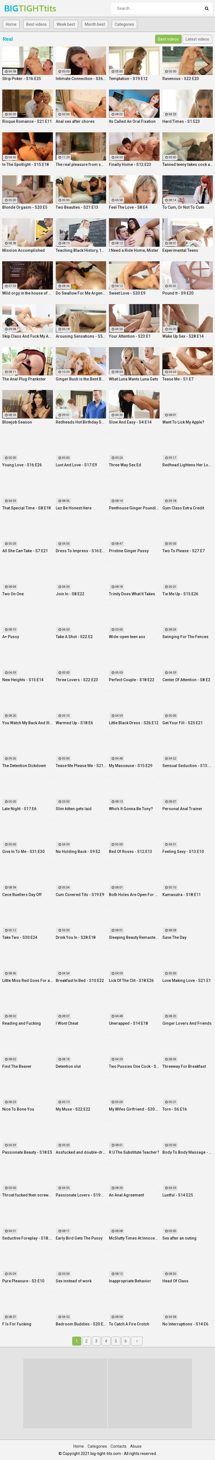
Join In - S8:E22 (70, 594)
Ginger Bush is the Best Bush (81, 379)
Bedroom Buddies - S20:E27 (81, 1324)
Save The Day (174, 937)
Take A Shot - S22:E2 (74, 636)
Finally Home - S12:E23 (130, 164)
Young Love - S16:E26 (22, 465)
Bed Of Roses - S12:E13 (130, 851)
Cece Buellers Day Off (22, 894)
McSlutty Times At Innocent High (134, 1238)
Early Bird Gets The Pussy (79, 1238)
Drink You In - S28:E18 (75, 937)
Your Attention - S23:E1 (130, 336)
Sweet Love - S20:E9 (127, 293)
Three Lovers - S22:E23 (77, 680)
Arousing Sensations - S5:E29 (81, 336)
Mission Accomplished (23, 250)
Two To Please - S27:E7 (183, 551)
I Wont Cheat (67, 1023)
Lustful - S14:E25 (177, 1195)
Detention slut (68, 1066)
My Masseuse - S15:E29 (130, 765)
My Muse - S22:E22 (73, 1109)
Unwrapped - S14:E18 (128, 1023)
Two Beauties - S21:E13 (77, 207)
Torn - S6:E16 (174, 1109)
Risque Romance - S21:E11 (27, 121)
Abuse (136, 1446)
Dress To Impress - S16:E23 (81, 551)
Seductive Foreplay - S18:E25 (27, 1238)
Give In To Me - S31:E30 (23, 851)
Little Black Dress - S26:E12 (133, 723)
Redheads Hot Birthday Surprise (81, 422)
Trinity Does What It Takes (132, 594)
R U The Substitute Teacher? (134, 1152)
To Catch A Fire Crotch (129, 1324)
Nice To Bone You (18, 1109)
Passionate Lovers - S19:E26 (81, 1195)
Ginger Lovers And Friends (187, 1023)
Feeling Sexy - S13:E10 (183, 851)
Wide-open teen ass (127, 636)
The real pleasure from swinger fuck (81, 164)
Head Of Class (175, 1281)
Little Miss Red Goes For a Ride (27, 980)
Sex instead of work (74, 1281)
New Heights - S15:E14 (22, 680)
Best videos (36, 24)
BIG (19, 8)
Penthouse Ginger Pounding (134, 508)
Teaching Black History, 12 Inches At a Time (81, 250)
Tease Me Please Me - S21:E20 (81, 765)
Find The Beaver (17, 1066)
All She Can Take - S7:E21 (25, 551)
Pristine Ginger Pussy (129, 551)
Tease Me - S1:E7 (177, 379)
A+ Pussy (10, 636)
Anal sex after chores (75, 121)
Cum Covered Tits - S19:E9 (80, 894)
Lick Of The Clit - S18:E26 (131, 980)
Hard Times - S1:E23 (181, 121)
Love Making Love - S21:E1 (186, 980)
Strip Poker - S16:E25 (21, 78)
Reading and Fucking (21, 1023)
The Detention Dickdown (24, 765)
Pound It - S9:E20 (177, 293)
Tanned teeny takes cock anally (187, 164)
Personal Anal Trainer (182, 809)
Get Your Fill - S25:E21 (182, 723)
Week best (66, 24)
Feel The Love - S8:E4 (128, 207)
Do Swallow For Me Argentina (81, 293)
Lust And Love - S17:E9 (76, 465)
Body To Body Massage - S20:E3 (187, 1152)
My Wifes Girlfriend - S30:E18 (134, 1109)
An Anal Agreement (126, 1195)
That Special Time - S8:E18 (26, 508)
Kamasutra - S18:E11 (181, 894)
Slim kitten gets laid (74, 809)
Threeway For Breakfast (184, 1066)
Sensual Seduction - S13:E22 (187, 765)
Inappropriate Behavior (130, 1281)
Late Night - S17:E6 (19, 809)
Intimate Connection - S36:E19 (81, 78)
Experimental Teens (180, 250)
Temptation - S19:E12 (128, 78)
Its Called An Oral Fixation (132, 121)
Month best (95, 24)
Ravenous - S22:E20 (180, 78)
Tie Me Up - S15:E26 (180, 594)
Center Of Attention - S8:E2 (186, 680)
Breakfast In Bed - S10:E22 (80, 980)
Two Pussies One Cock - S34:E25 (134, 1066)
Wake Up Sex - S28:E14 (183, 336)
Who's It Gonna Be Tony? (131, 809)
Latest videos (197, 39)
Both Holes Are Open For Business (134, 894)
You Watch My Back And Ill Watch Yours (27, 723)
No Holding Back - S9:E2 (78, 851)
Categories (124, 24)
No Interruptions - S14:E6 (185, 1324)
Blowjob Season (17, 422)
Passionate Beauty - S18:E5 (27, 1152)
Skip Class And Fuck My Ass (27, 336)
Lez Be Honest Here (74, 508)
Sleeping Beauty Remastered (134, 937)
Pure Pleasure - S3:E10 (23, 1281)
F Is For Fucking (16, 1324)
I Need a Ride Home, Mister (133, 250)
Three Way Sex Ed (125, 465)
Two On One (13, 594)
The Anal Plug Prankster (24, 379)
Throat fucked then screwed (27, 1195)
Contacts (119, 1446)
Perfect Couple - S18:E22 (131, 680)
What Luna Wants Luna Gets (133, 379)
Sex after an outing (179, 1238)
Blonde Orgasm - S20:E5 (24, 207)
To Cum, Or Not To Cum (183, 207)
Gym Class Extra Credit (183, 508)
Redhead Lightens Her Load (187, 465)
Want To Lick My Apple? (183, 422)
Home (11, 24)
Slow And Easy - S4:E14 (130, 422)
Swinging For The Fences (185, 636)
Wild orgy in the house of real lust (27, 293)
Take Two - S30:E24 (19, 937)
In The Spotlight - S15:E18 (25, 164)
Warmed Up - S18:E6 (74, 723)
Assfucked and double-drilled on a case (81, 1152)
